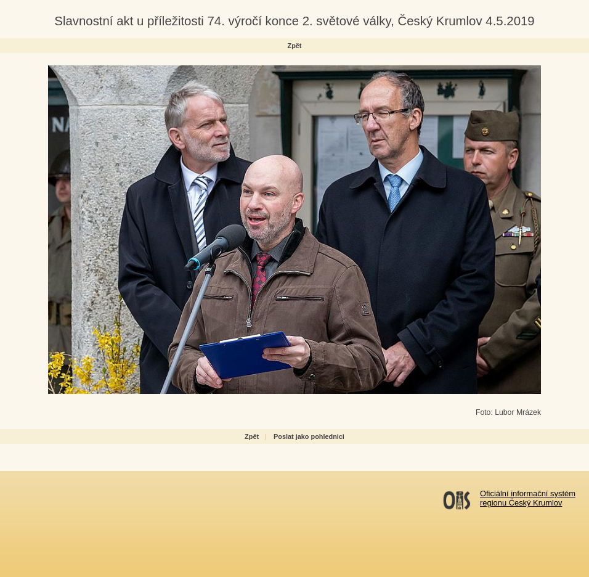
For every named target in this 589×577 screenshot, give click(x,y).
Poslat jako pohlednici (309, 436)
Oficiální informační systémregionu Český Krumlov (527, 498)
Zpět (295, 45)
